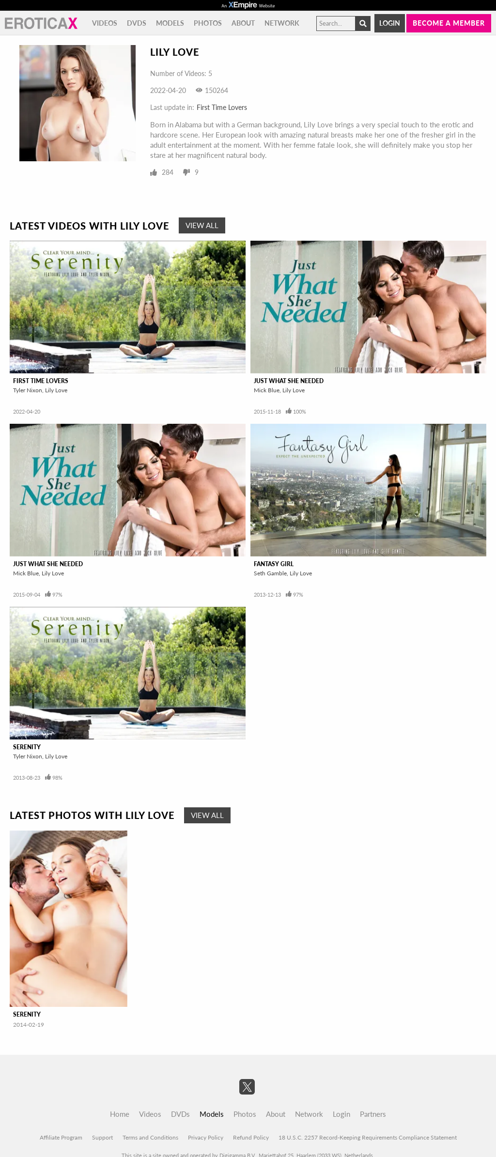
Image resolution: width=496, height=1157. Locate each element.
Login (389, 23)
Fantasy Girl (274, 564)
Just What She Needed (289, 381)
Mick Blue (266, 390)
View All (202, 225)
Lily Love (56, 390)
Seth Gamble (270, 573)
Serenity (27, 747)
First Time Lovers (222, 107)
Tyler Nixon (27, 390)
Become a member (449, 23)
